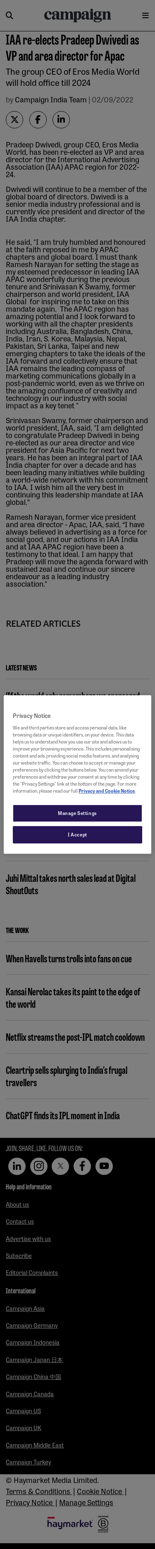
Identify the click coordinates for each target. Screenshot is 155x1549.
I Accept (77, 834)
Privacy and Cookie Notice (107, 790)
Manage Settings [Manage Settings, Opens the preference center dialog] (77, 813)
